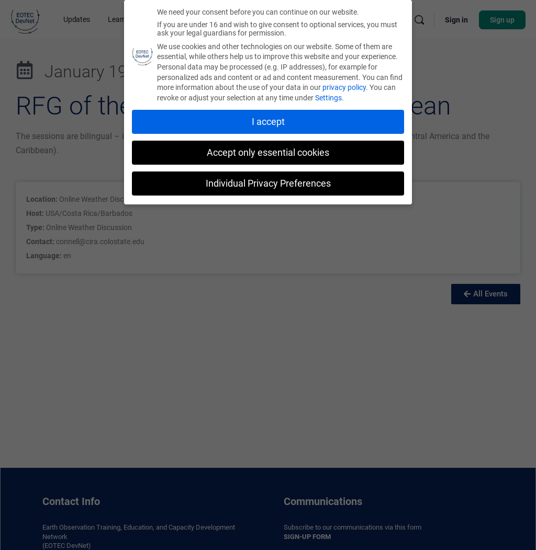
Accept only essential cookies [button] (268, 151)
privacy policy (344, 87)
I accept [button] (268, 121)
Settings (328, 97)
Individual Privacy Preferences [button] (268, 182)
